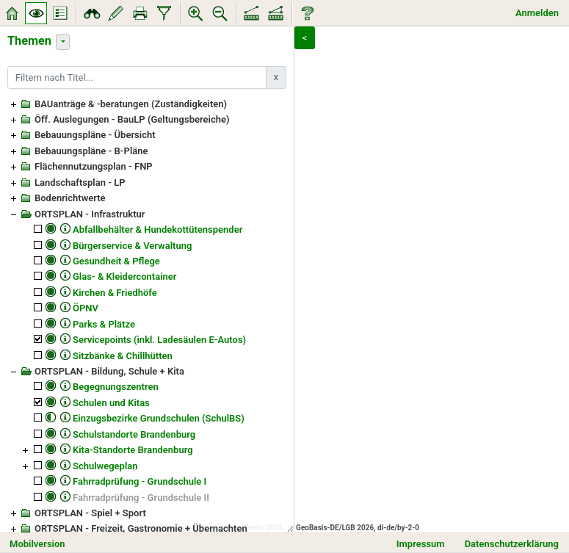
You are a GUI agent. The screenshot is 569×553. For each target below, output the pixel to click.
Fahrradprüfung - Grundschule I (139, 481)
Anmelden (537, 12)
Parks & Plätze (104, 324)
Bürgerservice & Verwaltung (132, 245)
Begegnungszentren (116, 386)
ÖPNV (85, 308)
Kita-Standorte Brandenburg (133, 449)
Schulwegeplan (105, 465)
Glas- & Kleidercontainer (125, 276)
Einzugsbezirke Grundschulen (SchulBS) (158, 418)
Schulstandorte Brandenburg (134, 434)
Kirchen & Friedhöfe (115, 292)
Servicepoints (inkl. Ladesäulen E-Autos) (159, 339)
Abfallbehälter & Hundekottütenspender (157, 229)
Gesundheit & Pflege (116, 261)
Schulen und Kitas (111, 402)
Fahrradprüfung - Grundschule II (141, 497)
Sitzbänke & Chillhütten (123, 355)
